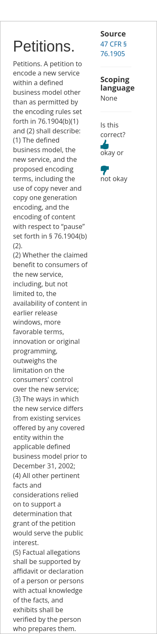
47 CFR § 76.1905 (113, 48)
